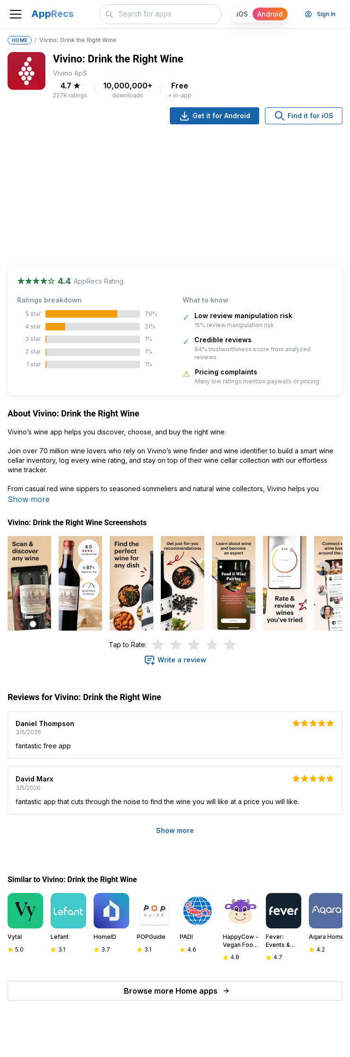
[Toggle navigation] (16, 14)
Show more (29, 499)
